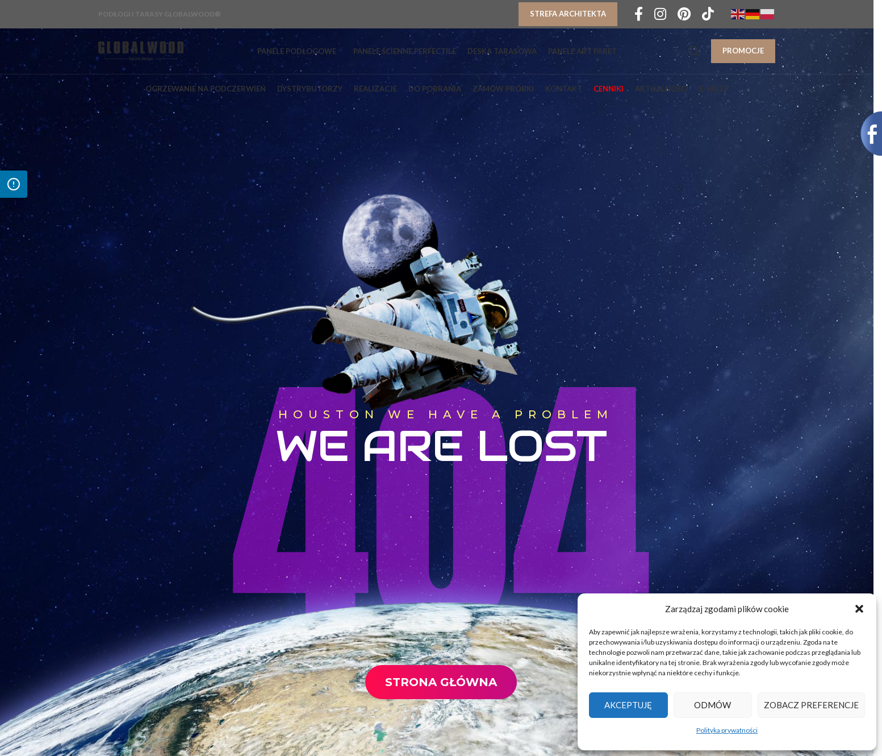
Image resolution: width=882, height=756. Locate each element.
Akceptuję (628, 705)
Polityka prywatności (727, 730)
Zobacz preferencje (811, 705)
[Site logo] (140, 50)
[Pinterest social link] (684, 14)
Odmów (712, 705)
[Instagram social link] (660, 14)
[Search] (694, 51)
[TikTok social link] (708, 14)
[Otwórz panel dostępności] (13, 184)
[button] (859, 608)
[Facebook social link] (639, 14)
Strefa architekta (568, 13)
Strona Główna (441, 682)
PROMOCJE (743, 50)
